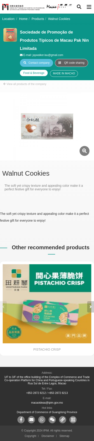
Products (38, 19)
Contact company (36, 62)
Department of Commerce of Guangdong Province (47, 412)
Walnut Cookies (59, 19)
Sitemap (64, 436)
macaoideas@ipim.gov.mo (47, 402)
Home (23, 19)
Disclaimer (48, 436)
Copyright (30, 436)
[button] (90, 307)
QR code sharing (71, 62)
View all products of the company (24, 84)
